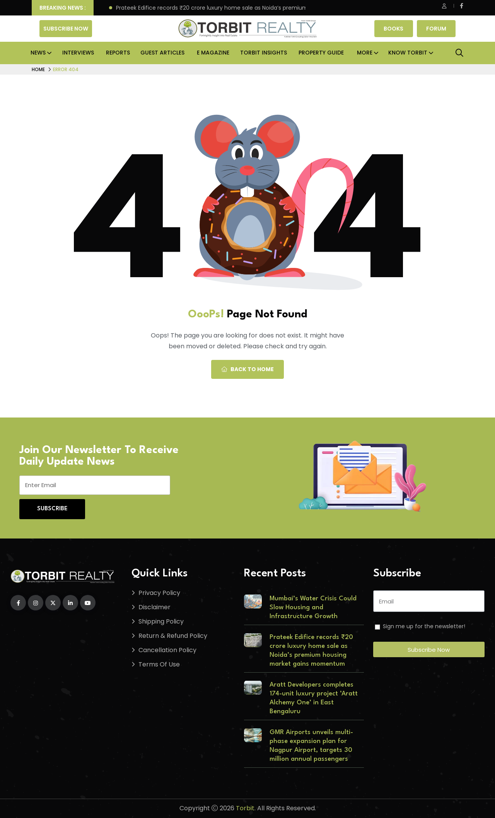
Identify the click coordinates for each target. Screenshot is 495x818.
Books (393, 28)
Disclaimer (154, 607)
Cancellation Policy (167, 650)
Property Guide (321, 52)
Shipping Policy (161, 621)
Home (38, 69)
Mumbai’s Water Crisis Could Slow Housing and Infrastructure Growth (313, 607)
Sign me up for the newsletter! (424, 626)
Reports (118, 52)
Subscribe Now (65, 28)
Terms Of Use (159, 664)
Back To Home (247, 369)
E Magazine (213, 52)
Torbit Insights (263, 52)
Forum (436, 28)
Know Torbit (407, 52)
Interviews (78, 52)
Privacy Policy (159, 593)
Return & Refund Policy (172, 636)
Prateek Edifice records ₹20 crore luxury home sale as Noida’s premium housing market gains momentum (259, 8)
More (364, 52)
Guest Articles (162, 52)
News (38, 52)
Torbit (245, 808)
